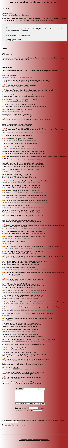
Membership (42, 441)
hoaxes (10, 8)
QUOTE (25, 406)
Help (38, 441)
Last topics (30, 441)
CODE (30, 406)
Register (42, 410)
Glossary (34, 441)
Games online (24, 441)
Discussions (32, 442)
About (46, 441)
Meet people (43, 442)
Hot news (27, 442)
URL (34, 406)
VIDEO (43, 406)
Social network (22, 442)
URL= (38, 406)
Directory (48, 442)
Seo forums (38, 442)
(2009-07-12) (12, 13)
